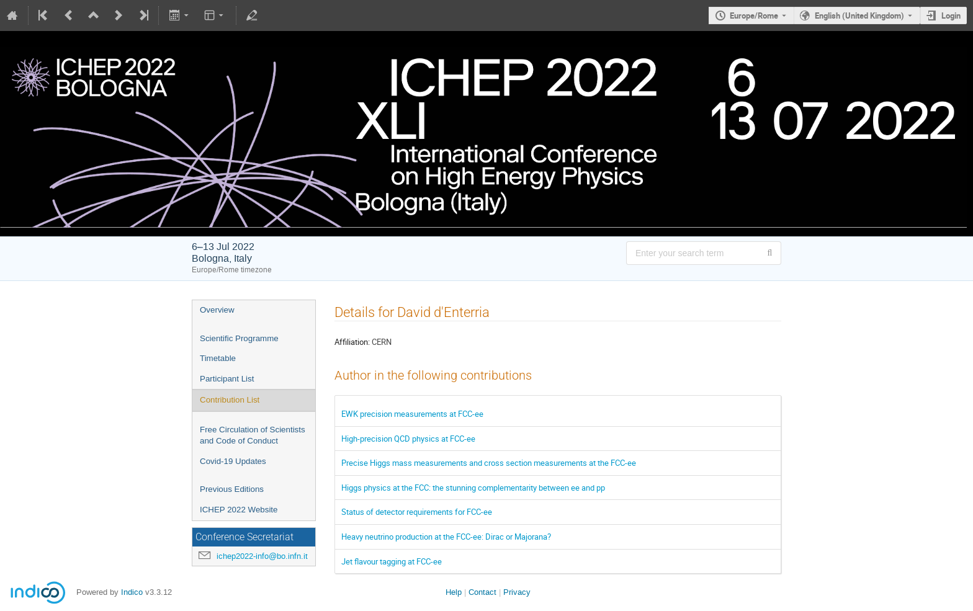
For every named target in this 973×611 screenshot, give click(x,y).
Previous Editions (232, 489)
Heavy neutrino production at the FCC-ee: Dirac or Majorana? (446, 536)
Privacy (517, 592)
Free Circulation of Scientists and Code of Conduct (252, 435)
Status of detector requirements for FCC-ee (416, 511)
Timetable (218, 358)
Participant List (227, 378)
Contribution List (229, 399)
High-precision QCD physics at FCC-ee (408, 438)
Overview (217, 309)
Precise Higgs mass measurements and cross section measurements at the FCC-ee (488, 462)
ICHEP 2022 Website (238, 509)
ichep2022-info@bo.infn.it (262, 556)
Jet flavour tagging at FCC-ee (391, 561)
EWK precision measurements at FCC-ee (412, 413)
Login (951, 15)
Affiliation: (352, 341)
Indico (132, 592)
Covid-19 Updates (233, 461)
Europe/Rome (754, 15)
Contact (482, 592)
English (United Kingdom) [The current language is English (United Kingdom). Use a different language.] (859, 15)
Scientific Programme (239, 338)
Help (454, 592)
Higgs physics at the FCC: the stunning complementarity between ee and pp (473, 487)
